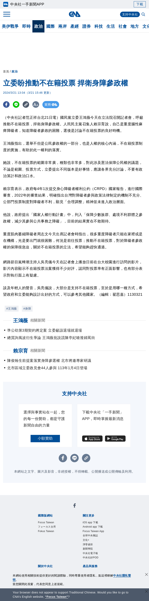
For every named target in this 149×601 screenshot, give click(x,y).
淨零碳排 (88, 544)
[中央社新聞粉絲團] (74, 506)
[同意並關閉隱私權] (146, 575)
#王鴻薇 (11, 308)
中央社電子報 (90, 553)
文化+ (86, 540)
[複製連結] (27, 104)
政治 (38, 26)
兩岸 (62, 26)
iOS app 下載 (90, 522)
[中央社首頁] (74, 14)
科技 (98, 26)
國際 (50, 26)
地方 (134, 26)
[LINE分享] (17, 104)
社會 (122, 26)
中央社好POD (91, 557)
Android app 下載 (93, 526)
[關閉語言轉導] (146, 592)
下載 (139, 4)
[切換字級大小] (37, 104)
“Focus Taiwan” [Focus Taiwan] (56, 596)
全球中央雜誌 (90, 535)
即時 (26, 26)
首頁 (6, 71)
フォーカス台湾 (47, 526)
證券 (86, 26)
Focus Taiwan (46, 522)
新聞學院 (88, 548)
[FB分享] (6, 104)
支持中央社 (129, 14)
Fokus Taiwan (46, 531)
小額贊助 (45, 438)
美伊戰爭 (10, 26)
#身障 (27, 308)
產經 (74, 26)
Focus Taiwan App (93, 531)
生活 (110, 26)
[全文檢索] (143, 14)
